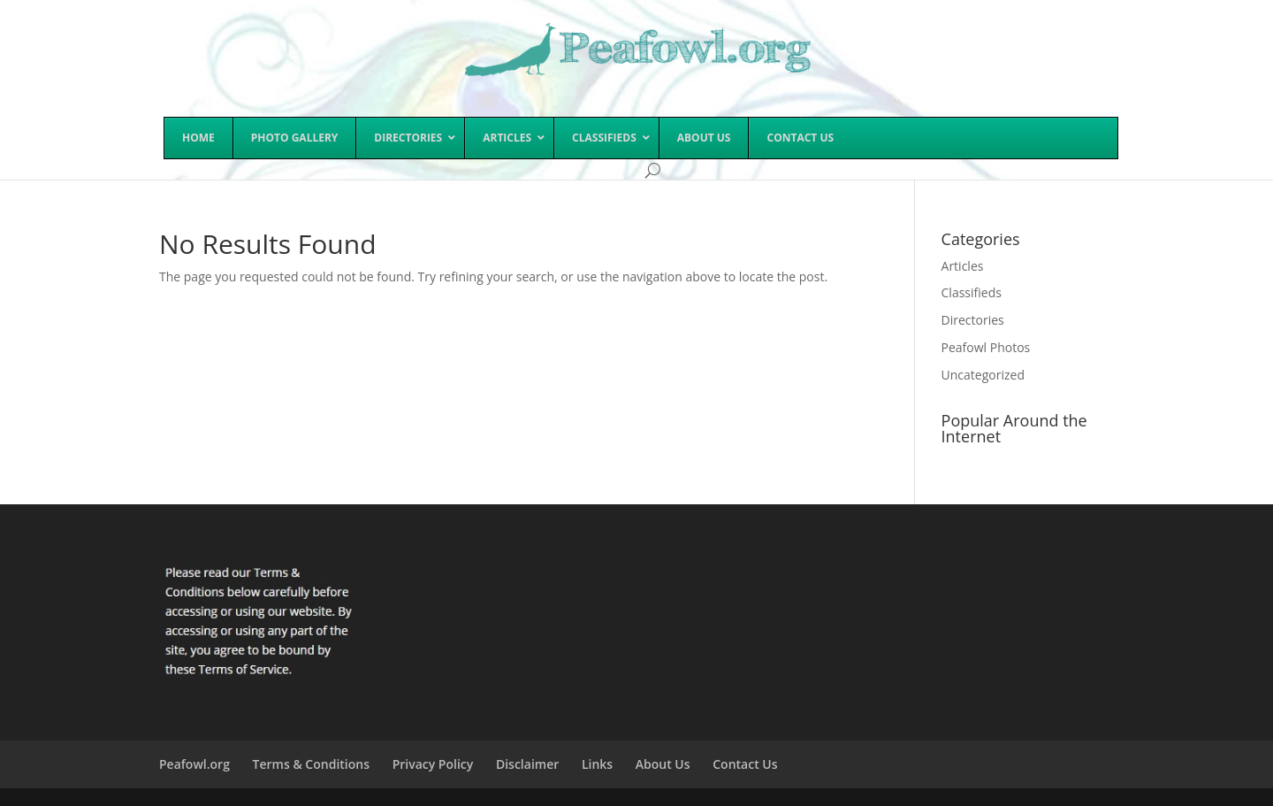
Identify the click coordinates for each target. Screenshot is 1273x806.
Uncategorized (983, 374)
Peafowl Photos (986, 347)
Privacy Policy (433, 764)
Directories (972, 319)
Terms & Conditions (311, 764)
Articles (962, 265)
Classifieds (971, 292)
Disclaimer (527, 764)
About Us (663, 764)
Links (597, 764)
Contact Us (745, 764)
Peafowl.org (194, 764)
